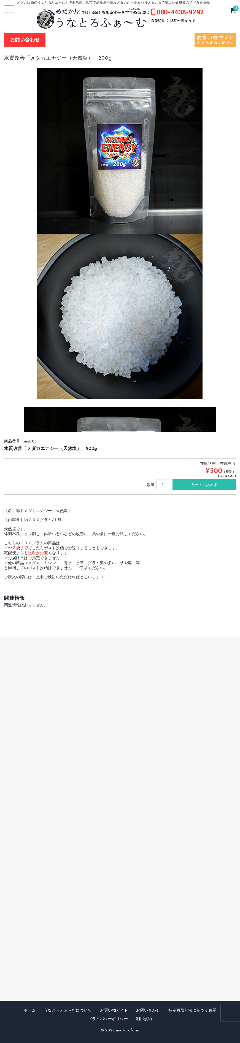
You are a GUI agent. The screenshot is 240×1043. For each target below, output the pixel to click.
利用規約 (144, 1019)
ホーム (30, 1011)
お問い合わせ (148, 1011)
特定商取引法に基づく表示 (192, 1011)
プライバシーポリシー (108, 1019)
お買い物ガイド (114, 1011)
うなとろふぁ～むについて (68, 1011)
